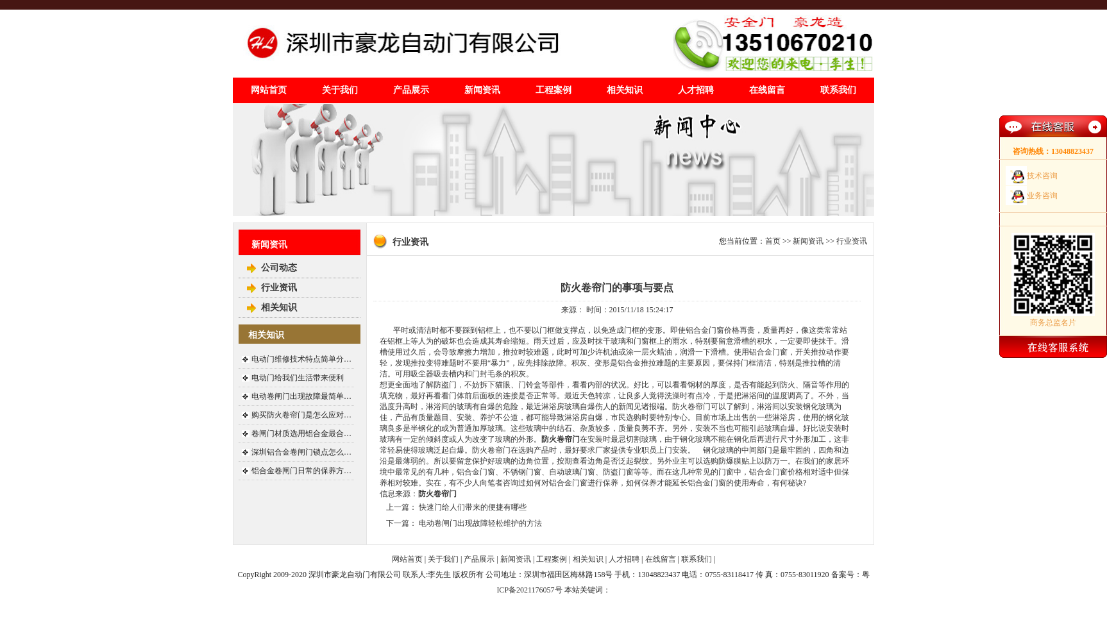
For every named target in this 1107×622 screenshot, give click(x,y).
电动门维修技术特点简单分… (301, 359)
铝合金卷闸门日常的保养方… (301, 470)
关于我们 (340, 90)
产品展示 (411, 90)
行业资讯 (279, 287)
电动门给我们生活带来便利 (297, 377)
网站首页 (269, 90)
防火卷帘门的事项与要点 (617, 287)
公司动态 (279, 268)
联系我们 (838, 90)
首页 (773, 241)
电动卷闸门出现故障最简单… (301, 396)
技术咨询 (1042, 175)
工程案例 (553, 90)
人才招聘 (696, 90)
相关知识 (625, 90)
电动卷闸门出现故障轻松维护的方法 (480, 523)
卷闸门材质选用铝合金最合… (301, 433)
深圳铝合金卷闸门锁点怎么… (301, 452)
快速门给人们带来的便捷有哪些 (473, 507)
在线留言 (767, 90)
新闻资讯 (482, 90)
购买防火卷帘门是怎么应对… (301, 414)
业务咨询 (1042, 195)
